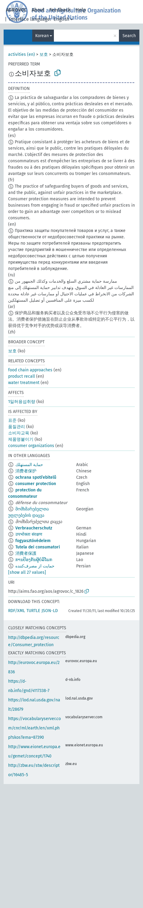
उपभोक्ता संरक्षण (28, 534)
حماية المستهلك (29, 464)
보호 (43, 54)
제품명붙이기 (20, 439)
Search (129, 35)
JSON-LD (50, 610)
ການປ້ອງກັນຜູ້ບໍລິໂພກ (33, 559)
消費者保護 (25, 553)
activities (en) (21, 54)
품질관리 (16, 426)
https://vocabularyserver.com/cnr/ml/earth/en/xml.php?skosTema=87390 (34, 728)
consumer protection (35, 483)
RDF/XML (16, 610)
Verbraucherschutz (33, 528)
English (61, 19)
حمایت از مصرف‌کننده (34, 566)
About (38, 10)
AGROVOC (16, 10)
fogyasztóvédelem (33, 540)
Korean (42, 35)
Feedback (60, 10)
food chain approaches (30, 370)
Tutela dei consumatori (37, 547)
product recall (21, 376)
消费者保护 (25, 471)
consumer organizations (31, 445)
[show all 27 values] (27, 572)
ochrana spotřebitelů (35, 477)
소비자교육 (18, 433)
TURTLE (33, 610)
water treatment (23, 382)
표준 (12, 420)
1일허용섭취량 (21, 401)
